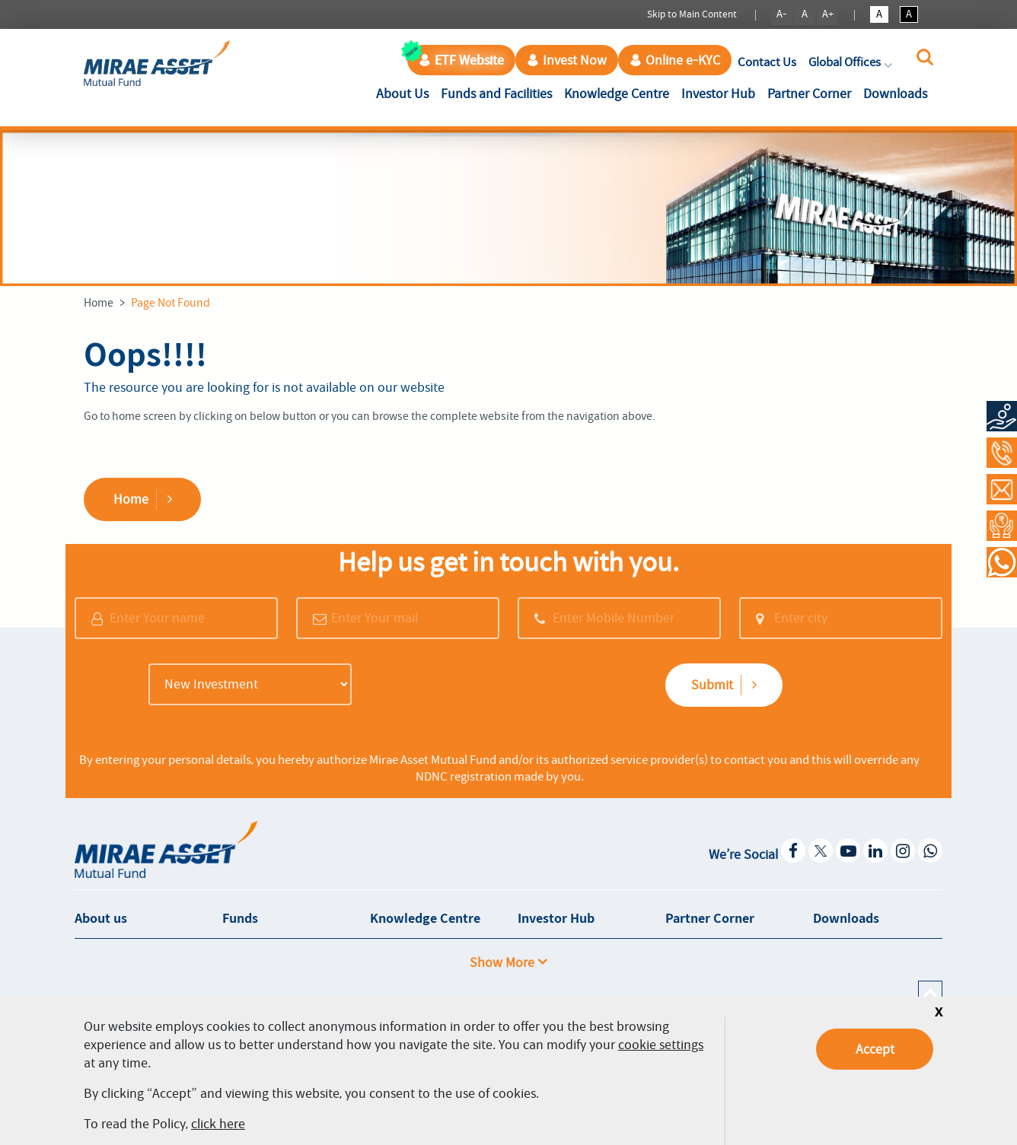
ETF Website (461, 60)
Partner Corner (809, 93)
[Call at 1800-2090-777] (1002, 452)
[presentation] (476, 686)
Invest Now (567, 60)
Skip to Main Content (692, 14)
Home (98, 303)
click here (218, 1123)
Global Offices (851, 62)
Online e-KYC (675, 60)
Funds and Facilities (496, 93)
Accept (875, 1049)
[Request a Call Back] (1002, 525)
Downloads (895, 93)
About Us (405, 92)
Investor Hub (718, 93)
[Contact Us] (1002, 489)
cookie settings (660, 1044)
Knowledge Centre (616, 93)
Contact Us (767, 62)
